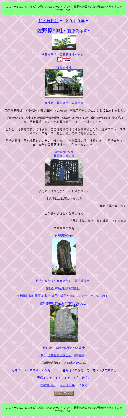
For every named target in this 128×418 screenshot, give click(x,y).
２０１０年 (67, 385)
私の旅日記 (47, 385)
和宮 (47, 295)
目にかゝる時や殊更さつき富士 (64, 348)
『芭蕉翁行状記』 (60, 355)
